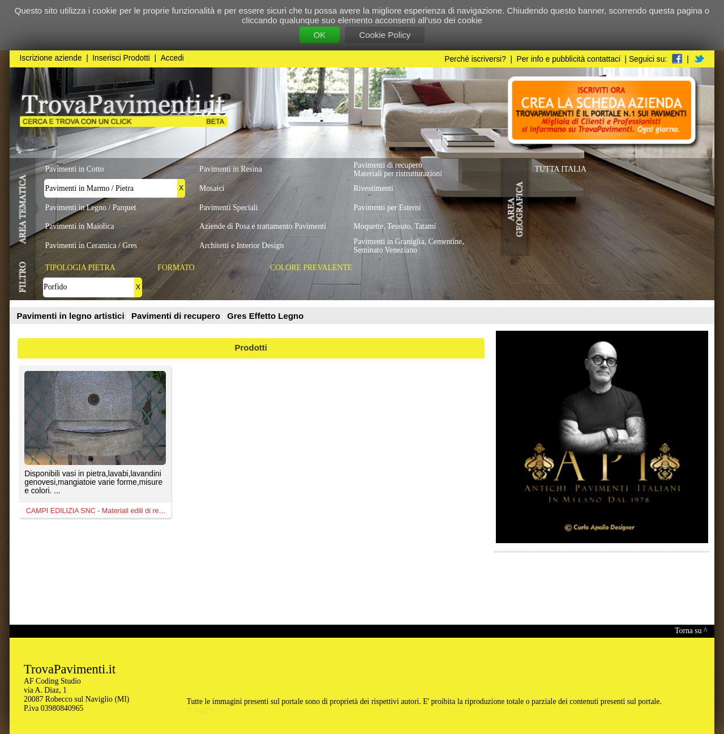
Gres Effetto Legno (265, 316)
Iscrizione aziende (51, 58)
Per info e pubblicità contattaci (568, 59)
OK (320, 35)
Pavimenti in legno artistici (72, 316)
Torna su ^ (691, 630)
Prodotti (251, 347)
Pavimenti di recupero (176, 316)
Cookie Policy (384, 35)
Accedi (172, 58)
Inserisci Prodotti (121, 58)
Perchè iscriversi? (475, 59)
